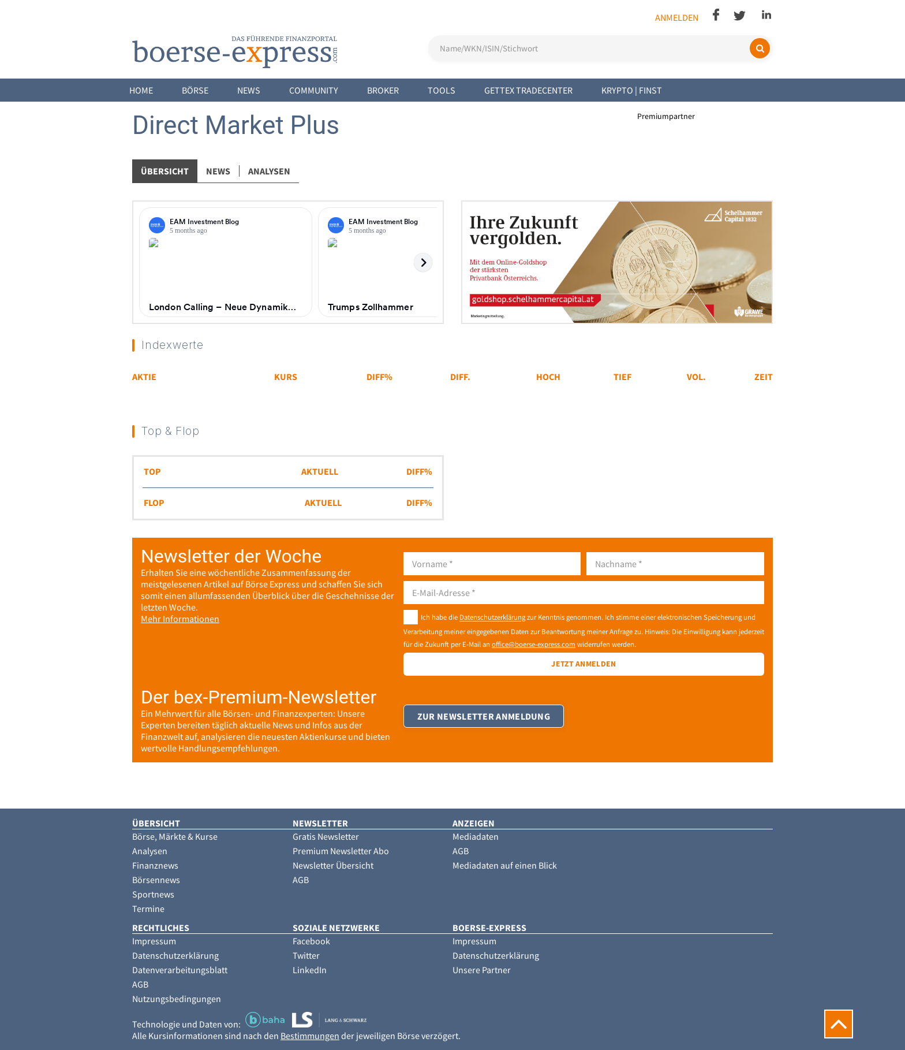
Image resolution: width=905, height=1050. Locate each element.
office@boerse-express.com (533, 644)
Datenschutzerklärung (492, 617)
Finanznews (155, 865)
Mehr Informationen (180, 618)
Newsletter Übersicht (333, 865)
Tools (441, 90)
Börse (195, 90)
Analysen (269, 171)
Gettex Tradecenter (528, 90)
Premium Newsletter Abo (341, 851)
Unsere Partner (481, 969)
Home (141, 90)
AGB (301, 879)
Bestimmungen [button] (310, 1035)
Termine (148, 908)
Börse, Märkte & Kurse (175, 836)
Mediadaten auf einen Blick (504, 865)
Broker (383, 90)
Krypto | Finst (631, 90)
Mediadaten (475, 836)
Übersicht (165, 171)
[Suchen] (760, 48)
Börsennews (156, 879)
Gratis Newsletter (326, 836)
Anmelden (676, 17)
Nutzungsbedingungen (176, 998)
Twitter (306, 955)
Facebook (311, 941)
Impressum (154, 941)
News (248, 90)
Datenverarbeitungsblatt (179, 969)
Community (313, 90)
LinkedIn (310, 969)
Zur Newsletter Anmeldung (484, 722)
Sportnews (153, 894)
